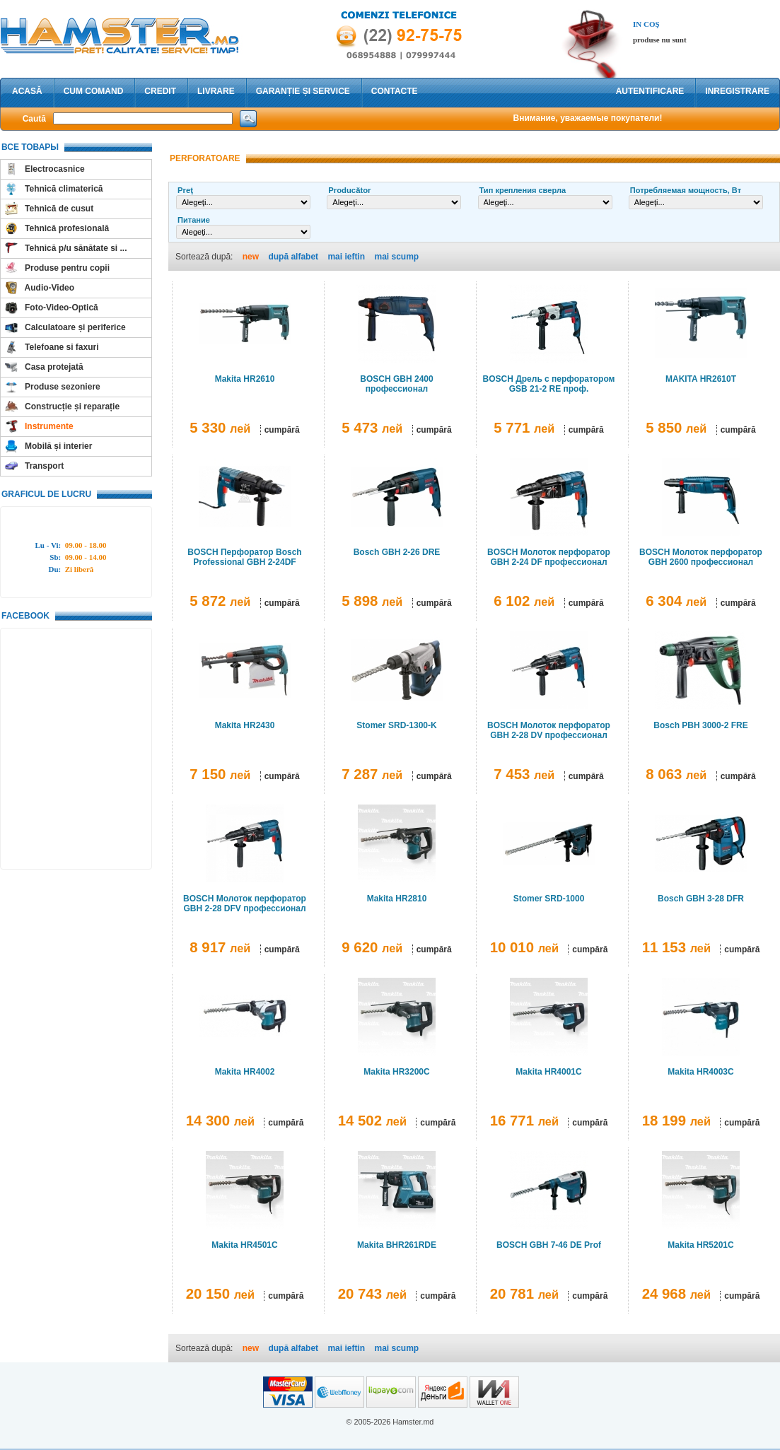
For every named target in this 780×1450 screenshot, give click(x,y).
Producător (349, 190)
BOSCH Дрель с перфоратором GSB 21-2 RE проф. (549, 384)
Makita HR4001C (548, 1072)
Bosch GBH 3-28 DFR (701, 899)
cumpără (282, 430)
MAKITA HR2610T (700, 379)
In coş (646, 24)
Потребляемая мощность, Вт (685, 190)
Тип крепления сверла (522, 190)
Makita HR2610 (245, 379)
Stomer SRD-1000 (549, 899)
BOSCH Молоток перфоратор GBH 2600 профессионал (700, 557)
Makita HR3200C (396, 1072)
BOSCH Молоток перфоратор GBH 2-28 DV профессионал (548, 730)
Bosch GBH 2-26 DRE (397, 552)
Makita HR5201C (700, 1245)
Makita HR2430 (245, 725)
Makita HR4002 (245, 1072)
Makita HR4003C (700, 1072)
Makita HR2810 (397, 899)
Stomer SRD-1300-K (396, 725)
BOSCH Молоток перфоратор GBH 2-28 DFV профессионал (244, 903)
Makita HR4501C (244, 1245)
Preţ (185, 190)
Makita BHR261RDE (396, 1245)
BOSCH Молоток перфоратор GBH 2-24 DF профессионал (548, 557)
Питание (193, 220)
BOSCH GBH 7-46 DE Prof (548, 1245)
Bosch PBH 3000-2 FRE (700, 725)
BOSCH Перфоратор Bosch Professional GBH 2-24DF (244, 557)
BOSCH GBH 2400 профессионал (396, 384)
